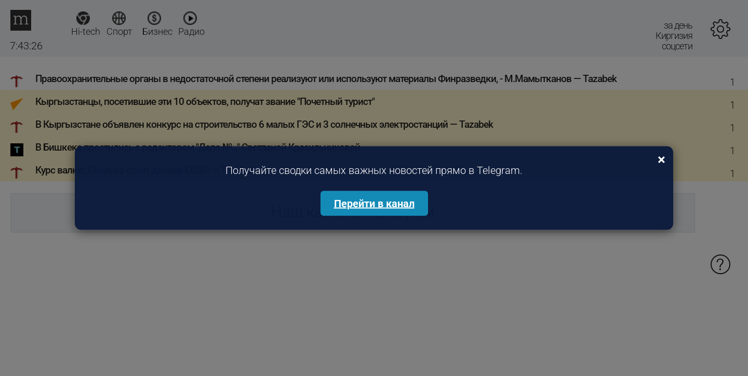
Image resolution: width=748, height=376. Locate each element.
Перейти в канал (374, 203)
